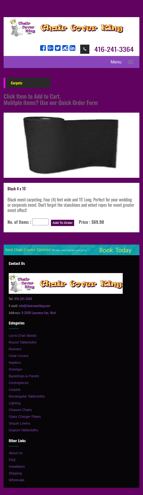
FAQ (12, 460)
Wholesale (16, 480)
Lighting (15, 403)
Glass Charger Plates (25, 417)
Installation (17, 466)
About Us (16, 453)
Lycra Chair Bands (22, 335)
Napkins (15, 362)
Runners (15, 349)
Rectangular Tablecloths (27, 396)
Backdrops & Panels (24, 376)
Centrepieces (19, 383)
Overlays (15, 369)
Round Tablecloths (22, 342)
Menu (116, 62)
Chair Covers (19, 356)
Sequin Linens (19, 423)
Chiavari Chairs (20, 410)
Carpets (15, 390)
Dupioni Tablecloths (23, 430)
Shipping (15, 473)
